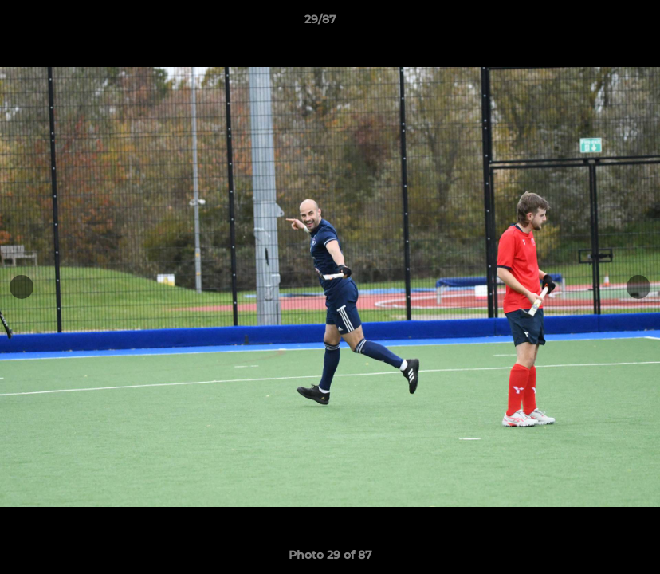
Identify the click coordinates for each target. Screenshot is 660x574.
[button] (593, 23)
